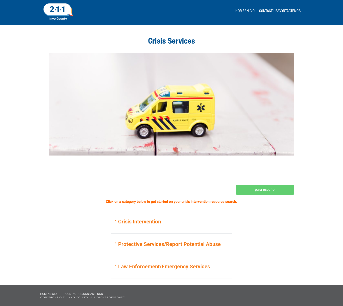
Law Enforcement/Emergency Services (164, 267)
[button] (171, 224)
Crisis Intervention (139, 222)
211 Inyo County (58, 12)
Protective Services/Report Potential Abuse (169, 244)
